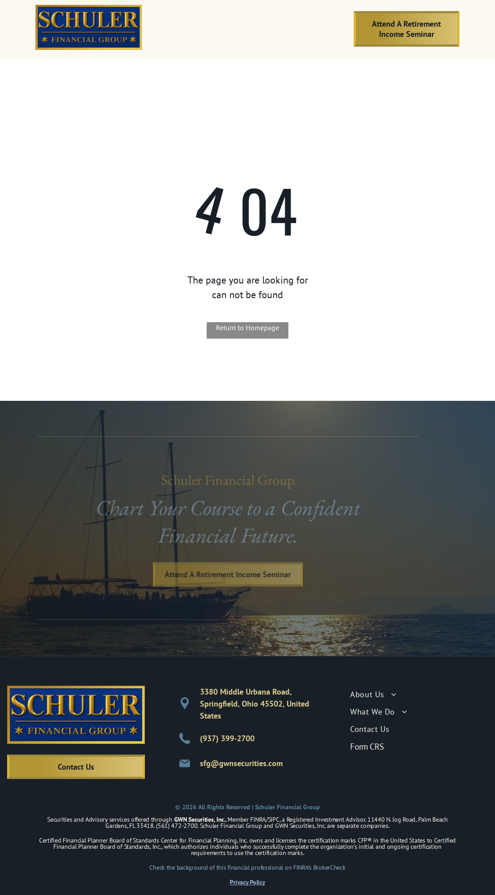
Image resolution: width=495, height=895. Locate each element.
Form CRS (366, 746)
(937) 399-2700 (227, 738)
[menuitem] (219, 29)
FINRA (258, 819)
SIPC (273, 819)
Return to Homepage (247, 327)
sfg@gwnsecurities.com (241, 763)
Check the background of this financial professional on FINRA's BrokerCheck (247, 867)
